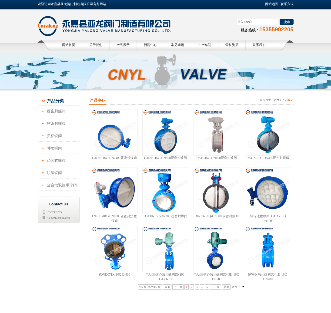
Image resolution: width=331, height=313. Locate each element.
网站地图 (271, 4)
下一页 (215, 287)
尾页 (226, 287)
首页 (276, 100)
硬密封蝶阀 (56, 111)
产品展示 (288, 100)
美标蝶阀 (54, 136)
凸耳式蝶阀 (56, 160)
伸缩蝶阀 (54, 148)
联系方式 (287, 4)
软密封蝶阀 (56, 123)
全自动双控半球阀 (62, 185)
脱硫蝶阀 (54, 173)
